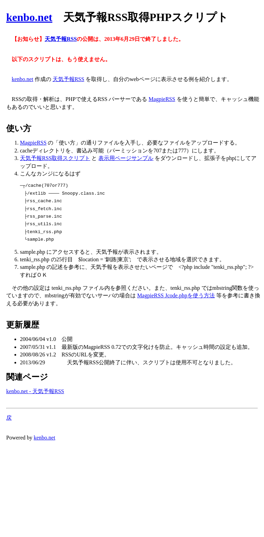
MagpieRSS (161, 99)
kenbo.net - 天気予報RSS (35, 391)
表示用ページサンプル (125, 158)
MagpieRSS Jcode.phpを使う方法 (176, 295)
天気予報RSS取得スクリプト (55, 158)
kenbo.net (29, 17)
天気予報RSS (61, 39)
